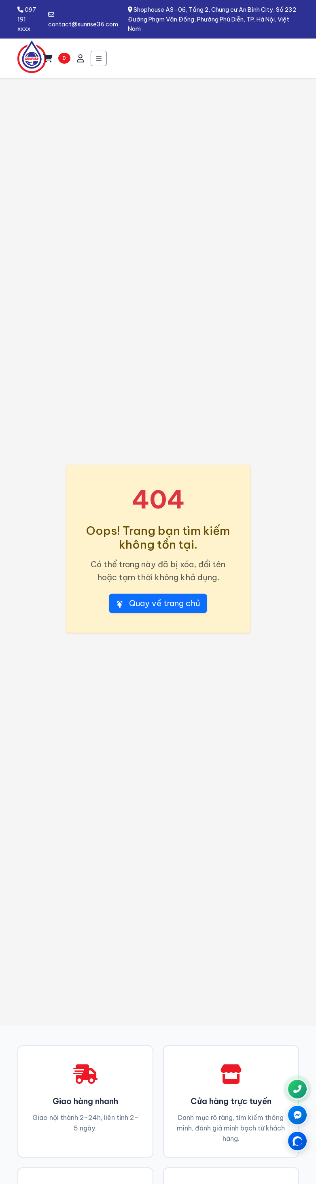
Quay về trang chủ (158, 603)
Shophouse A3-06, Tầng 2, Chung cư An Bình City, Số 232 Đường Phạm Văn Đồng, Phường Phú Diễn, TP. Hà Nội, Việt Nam (212, 19)
